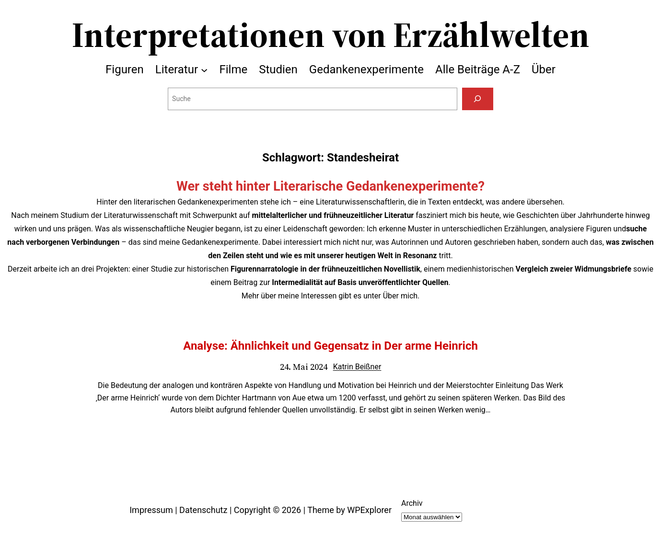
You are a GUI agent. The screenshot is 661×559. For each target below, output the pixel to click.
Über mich (400, 295)
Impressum (151, 510)
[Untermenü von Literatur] (204, 69)
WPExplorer (369, 510)
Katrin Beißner (357, 366)
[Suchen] (477, 99)
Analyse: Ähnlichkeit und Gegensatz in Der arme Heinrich (330, 346)
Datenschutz (203, 510)
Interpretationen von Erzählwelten (331, 34)
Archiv (412, 503)
